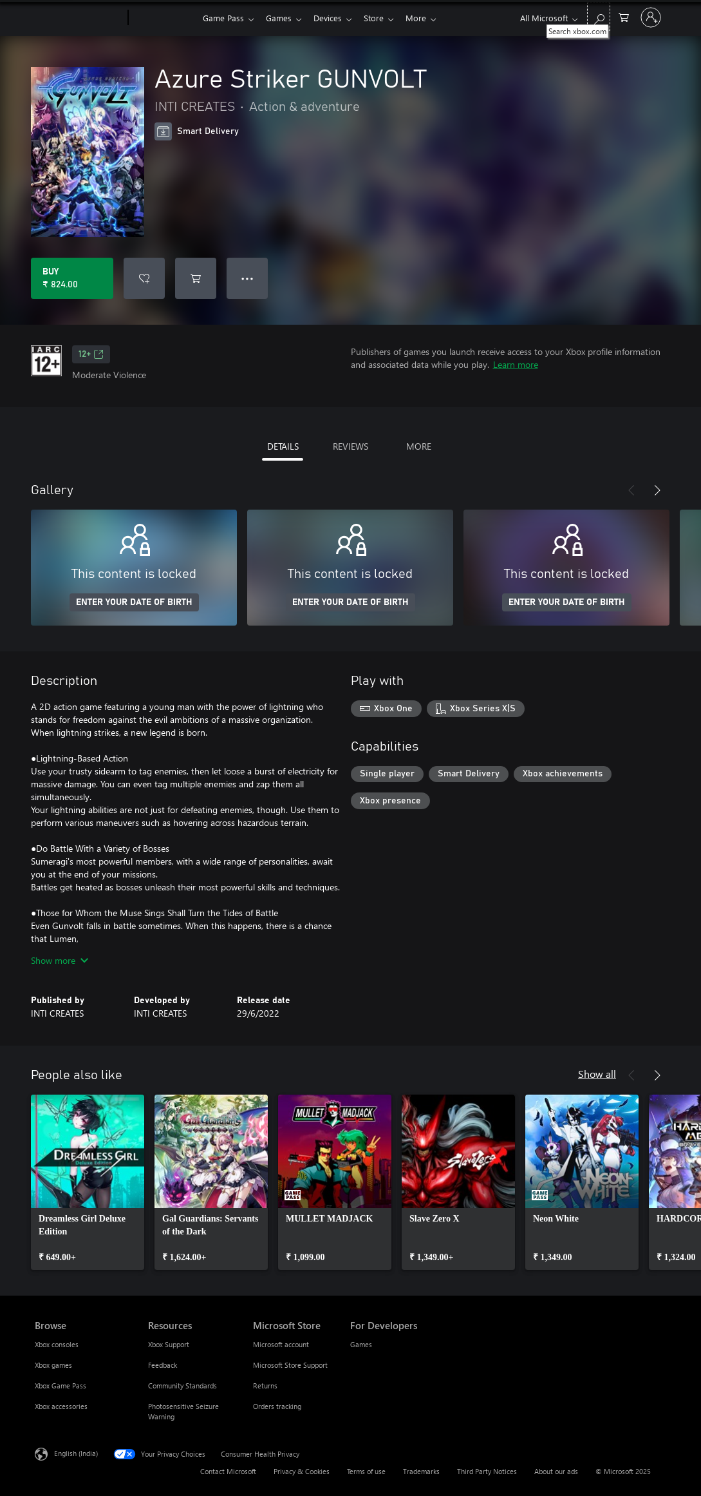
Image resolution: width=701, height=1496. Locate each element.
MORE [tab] (418, 446)
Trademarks (421, 1471)
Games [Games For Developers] (361, 1344)
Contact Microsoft (228, 1471)
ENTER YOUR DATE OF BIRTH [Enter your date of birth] (134, 602)
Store (381, 17)
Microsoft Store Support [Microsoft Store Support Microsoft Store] (290, 1365)
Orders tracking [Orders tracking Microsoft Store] (277, 1406)
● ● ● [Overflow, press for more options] (247, 278)
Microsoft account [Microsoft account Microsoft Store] (281, 1344)
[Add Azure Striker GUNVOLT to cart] (195, 278)
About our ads (556, 1471)
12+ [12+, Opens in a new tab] (91, 354)
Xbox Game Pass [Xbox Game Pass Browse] (60, 1385)
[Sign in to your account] (650, 17)
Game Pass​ (223, 17)
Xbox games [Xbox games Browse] (53, 1365)
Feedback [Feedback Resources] (162, 1365)
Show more (59, 960)
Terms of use (366, 1471)
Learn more (515, 364)
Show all (597, 1073)
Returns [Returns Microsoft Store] (265, 1385)
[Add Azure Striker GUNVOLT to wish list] (144, 278)
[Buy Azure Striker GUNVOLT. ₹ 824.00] (72, 278)
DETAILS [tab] (283, 446)
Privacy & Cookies (302, 1471)
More (426, 17)
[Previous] (631, 490)
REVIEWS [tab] (350, 446)
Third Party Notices (487, 1471)
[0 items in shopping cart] (624, 16)
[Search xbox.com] (598, 16)
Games (281, 17)
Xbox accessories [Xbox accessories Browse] (61, 1406)
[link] (87, 1182)
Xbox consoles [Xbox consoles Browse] (57, 1344)
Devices (333, 17)
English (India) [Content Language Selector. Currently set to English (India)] (76, 1453)
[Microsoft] (79, 18)
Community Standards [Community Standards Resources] (182, 1385)
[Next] (657, 490)
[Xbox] (164, 18)
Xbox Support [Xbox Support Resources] (168, 1344)
